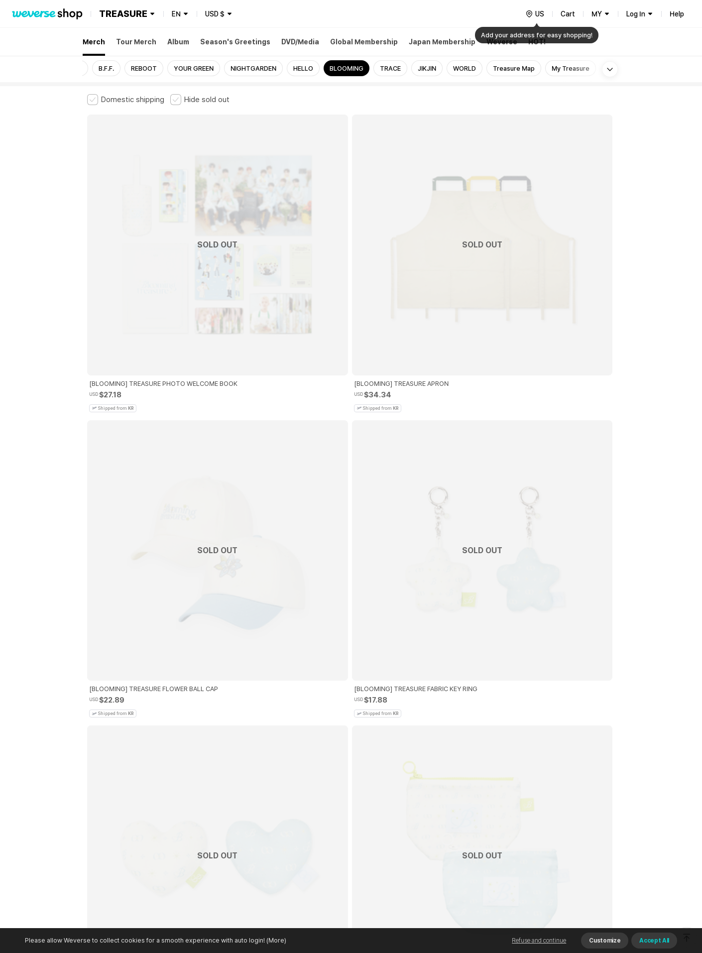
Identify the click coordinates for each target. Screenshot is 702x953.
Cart (568, 14)
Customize (604, 940)
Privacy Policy (398, 786)
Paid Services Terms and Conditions (209, 786)
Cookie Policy (449, 786)
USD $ (215, 14)
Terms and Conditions (114, 786)
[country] (534, 14)
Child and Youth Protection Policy (319, 786)
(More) (275, 940)
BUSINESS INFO (255, 830)
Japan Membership (442, 42)
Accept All (654, 940)
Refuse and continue (539, 940)
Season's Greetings (235, 42)
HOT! (537, 42)
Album (178, 42)
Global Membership (364, 42)
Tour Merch (136, 42)
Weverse (501, 42)
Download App (589, 889)
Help (677, 14)
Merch (94, 42)
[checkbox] (125, 99)
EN (176, 14)
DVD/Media (300, 42)
